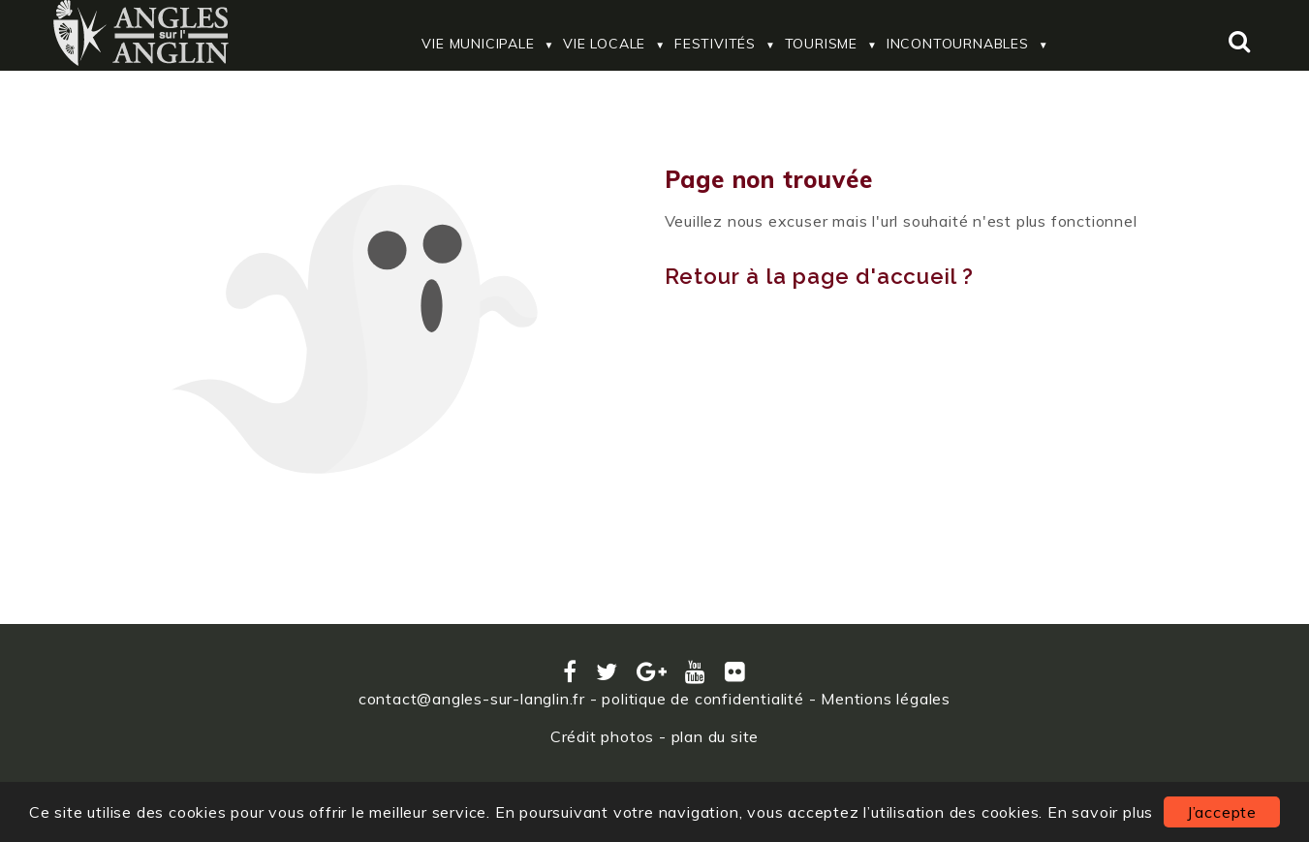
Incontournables (958, 43)
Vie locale (604, 43)
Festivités (715, 43)
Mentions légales (886, 698)
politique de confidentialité (702, 698)
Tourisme (821, 43)
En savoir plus (1100, 812)
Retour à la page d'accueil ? (819, 276)
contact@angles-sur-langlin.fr (471, 698)
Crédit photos (602, 736)
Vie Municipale (477, 43)
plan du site (715, 736)
